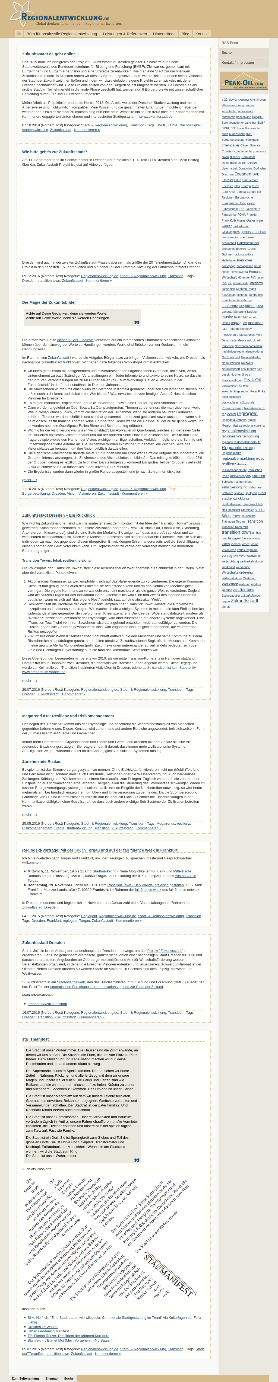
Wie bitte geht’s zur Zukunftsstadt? (54, 152)
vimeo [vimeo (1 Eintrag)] (245, 544)
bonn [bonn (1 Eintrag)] (241, 128)
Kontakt (202, 34)
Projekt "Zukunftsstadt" (165, 951)
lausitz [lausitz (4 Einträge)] (227, 317)
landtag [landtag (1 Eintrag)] (252, 311)
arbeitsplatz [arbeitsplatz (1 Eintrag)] (245, 111)
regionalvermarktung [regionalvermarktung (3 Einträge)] (238, 458)
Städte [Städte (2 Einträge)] (227, 516)
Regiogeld (89, 916)
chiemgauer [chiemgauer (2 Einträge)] (230, 145)
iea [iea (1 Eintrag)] (230, 283)
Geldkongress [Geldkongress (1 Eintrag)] (231, 231)
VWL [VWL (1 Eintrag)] (242, 555)
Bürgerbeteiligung (36, 493)
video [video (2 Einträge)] (226, 544)
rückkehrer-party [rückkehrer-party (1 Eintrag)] (240, 476)
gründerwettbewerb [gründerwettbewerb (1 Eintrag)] (234, 248)
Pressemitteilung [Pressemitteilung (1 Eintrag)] (232, 408)
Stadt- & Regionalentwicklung (104, 125)
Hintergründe (164, 34)
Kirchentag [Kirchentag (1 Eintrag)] (229, 294)
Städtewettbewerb (71, 982)
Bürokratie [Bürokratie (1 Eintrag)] (252, 139)
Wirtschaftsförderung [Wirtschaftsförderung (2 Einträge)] (237, 572)
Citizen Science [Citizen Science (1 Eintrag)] (250, 145)
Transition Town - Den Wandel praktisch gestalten (145, 885)
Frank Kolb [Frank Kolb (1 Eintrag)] (229, 220)
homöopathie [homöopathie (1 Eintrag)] (244, 266)
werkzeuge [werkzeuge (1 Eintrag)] (243, 567)
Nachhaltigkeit (190, 125)
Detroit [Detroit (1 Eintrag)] (242, 162)
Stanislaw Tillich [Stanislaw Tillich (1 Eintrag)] (253, 504)
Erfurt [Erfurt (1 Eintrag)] (237, 180)
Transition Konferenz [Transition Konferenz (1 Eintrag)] (235, 527)
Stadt (199, 1349)
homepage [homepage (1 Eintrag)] (228, 266)
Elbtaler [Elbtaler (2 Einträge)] (227, 180)
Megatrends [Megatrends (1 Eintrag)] (247, 334)
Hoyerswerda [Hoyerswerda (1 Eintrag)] (239, 271)
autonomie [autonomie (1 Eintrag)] (228, 117)
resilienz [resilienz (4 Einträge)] (229, 464)
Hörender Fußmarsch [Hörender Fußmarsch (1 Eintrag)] (251, 277)
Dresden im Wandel (43, 1327)
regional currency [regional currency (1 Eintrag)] (254, 425)
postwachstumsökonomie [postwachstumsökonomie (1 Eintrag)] (238, 402)
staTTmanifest (35, 1039)
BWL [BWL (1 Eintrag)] (249, 134)
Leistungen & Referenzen (125, 34)
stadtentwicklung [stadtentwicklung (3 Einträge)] (235, 498)
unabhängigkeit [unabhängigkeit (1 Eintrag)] (231, 538)
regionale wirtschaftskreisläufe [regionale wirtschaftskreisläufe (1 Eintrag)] (241, 442)
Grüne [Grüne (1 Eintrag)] (252, 248)
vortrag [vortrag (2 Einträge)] (227, 556)
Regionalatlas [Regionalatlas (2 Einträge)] (232, 425)
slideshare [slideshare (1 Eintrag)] (255, 487)
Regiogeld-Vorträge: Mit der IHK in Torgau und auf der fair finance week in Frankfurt (100, 850)
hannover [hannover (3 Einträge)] (244, 260)
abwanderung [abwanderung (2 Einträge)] (239, 99)
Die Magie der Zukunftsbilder (49, 302)
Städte (59, 828)
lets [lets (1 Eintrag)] (245, 323)
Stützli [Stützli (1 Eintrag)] (237, 515)
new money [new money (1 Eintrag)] (248, 368)
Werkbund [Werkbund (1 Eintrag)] (228, 567)
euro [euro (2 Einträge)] (255, 186)
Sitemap (51, 1378)
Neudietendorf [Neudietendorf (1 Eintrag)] (231, 368)
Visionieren (87, 493)
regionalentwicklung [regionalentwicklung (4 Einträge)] (239, 431)
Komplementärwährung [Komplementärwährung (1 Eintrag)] (237, 300)
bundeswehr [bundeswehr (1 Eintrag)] (237, 134)
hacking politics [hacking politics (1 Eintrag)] (243, 254)
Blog (185, 34)
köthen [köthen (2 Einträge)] (250, 306)
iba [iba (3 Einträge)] (224, 283)
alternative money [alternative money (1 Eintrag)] (233, 105)
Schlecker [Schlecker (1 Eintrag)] (228, 481)
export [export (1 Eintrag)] (251, 203)
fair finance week (148, 890)
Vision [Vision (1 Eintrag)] (254, 544)
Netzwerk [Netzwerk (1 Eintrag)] (247, 362)
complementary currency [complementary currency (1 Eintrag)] (250, 151)
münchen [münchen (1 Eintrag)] (228, 346)
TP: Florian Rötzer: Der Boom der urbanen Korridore (68, 1336)
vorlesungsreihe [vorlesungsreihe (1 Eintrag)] (247, 550)
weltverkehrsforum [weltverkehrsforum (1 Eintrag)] (252, 561)
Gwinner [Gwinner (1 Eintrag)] (227, 254)
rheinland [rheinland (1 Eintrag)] (243, 464)
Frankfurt (54, 921)
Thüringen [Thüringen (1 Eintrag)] (228, 521)
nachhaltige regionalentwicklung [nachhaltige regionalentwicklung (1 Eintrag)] (242, 351)
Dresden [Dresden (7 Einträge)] (243, 173)
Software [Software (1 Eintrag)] (227, 493)
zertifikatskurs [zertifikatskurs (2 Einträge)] (243, 590)
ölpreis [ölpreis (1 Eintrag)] (226, 606)
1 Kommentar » (74, 694)
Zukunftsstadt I (59, 358)
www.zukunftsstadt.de (155, 116)
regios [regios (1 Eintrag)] (260, 458)
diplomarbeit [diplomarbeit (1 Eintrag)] (230, 168)
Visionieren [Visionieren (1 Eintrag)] (229, 550)
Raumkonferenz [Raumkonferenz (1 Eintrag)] (254, 408)
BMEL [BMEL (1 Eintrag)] (226, 128)
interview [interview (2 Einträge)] (256, 283)
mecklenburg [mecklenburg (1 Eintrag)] (230, 334)
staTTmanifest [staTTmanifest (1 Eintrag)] (231, 509)
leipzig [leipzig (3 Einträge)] (236, 323)
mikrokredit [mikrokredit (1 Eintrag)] (254, 340)
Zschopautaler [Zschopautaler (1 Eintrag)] (231, 595)
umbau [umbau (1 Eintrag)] (256, 532)
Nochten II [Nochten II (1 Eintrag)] (237, 374)
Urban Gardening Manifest (48, 1331)
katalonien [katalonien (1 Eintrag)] (228, 288)
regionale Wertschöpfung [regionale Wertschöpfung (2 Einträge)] (240, 436)
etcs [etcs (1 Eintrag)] (237, 186)
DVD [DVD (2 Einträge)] (256, 174)
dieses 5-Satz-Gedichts (75, 340)
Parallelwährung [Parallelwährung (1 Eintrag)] (232, 380)
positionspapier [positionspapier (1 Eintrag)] (231, 396)
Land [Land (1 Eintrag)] (260, 306)
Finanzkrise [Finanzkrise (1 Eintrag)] (229, 214)
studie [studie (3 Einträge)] (260, 510)
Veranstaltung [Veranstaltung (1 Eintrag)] (251, 538)
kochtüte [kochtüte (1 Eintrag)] (242, 294)
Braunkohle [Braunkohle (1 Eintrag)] (252, 128)
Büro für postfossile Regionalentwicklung (62, 34)
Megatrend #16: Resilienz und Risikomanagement (68, 716)
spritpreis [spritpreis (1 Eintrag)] (251, 493)
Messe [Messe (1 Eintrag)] (242, 340)
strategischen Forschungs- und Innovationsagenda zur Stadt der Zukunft (106, 987)
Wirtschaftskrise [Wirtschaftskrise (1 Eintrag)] (232, 578)
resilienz (183, 823)
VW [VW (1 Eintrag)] (235, 555)
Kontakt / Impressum (238, 62)
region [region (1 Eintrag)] (252, 419)
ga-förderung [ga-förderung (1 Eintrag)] (241, 226)
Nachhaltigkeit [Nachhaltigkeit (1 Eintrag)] (231, 357)
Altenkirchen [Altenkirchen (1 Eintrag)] (258, 99)
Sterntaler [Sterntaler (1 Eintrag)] (247, 509)
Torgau (84, 921)
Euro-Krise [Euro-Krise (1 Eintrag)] (228, 191)
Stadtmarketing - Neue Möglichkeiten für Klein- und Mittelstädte (142, 871)
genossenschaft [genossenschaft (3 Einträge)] (253, 232)
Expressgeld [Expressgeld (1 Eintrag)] (230, 208)
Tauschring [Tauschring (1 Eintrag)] (249, 515)
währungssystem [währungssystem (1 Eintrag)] (250, 584)
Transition (136, 125)
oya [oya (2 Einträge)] (247, 374)
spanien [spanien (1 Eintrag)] (239, 493)
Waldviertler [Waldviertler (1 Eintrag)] (254, 555)
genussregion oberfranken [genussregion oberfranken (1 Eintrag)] (238, 237)
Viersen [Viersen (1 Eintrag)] (236, 544)
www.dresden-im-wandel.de (43, 672)
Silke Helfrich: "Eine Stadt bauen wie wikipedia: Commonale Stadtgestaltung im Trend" (95, 1318)
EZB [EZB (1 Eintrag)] (241, 208)
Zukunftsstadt (60, 130)
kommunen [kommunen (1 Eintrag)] (256, 294)
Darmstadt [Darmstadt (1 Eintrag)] (248, 157)
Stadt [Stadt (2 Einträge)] (262, 493)
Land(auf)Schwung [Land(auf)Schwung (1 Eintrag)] (234, 311)
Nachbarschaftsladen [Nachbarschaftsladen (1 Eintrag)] (248, 346)
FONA (173, 125)
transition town (48, 281)
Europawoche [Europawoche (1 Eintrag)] (244, 197)
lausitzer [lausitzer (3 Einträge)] (241, 317)
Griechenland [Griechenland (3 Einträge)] (248, 243)
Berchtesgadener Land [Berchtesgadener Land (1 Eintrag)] (236, 122)
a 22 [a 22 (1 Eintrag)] (225, 99)
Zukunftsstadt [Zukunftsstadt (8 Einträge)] (244, 600)
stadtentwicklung (35, 130)
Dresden (29, 281)
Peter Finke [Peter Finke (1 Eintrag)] (257, 391)
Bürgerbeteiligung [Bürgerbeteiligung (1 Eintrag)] (233, 139)
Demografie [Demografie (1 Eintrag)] (229, 162)
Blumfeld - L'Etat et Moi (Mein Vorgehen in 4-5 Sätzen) (70, 1340)
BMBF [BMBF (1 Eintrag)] (261, 122)
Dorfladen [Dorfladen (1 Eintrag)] (259, 168)
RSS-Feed (230, 43)
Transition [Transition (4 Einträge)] (254, 521)
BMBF (161, 125)
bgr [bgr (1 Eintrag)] (254, 122)
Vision (72, 493)
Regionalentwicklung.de (57, 14)
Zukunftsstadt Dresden (40, 907)
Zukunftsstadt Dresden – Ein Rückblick (58, 515)
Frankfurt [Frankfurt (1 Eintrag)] (252, 214)
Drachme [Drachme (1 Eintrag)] (227, 174)
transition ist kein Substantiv (174, 668)
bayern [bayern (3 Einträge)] (257, 117)
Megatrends (165, 823)
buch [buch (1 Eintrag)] (225, 134)
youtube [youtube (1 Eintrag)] (227, 589)
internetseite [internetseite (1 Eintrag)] (240, 283)
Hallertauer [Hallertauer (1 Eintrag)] (229, 260)
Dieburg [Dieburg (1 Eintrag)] (252, 162)
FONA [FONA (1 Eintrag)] (242, 214)
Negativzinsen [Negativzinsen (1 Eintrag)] (231, 362)
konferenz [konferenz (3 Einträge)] (230, 306)
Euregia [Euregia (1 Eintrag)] (246, 186)
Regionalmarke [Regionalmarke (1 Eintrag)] (231, 453)
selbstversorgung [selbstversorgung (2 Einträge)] (234, 487)
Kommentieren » (87, 130)
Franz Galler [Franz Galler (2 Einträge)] (246, 220)
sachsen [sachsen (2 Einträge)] (258, 476)
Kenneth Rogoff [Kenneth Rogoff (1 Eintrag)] (246, 288)
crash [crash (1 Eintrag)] (225, 157)
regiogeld (70, 921)
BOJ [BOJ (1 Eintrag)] (233, 128)
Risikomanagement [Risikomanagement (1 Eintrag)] (234, 470)
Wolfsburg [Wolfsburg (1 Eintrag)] (249, 578)
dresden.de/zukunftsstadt (47, 1004)
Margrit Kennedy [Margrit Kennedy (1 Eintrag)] (241, 328)
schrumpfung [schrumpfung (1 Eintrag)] (244, 481)
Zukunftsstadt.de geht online (49, 54)
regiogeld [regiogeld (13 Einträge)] (247, 413)
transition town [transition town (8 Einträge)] (236, 532)
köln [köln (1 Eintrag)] (241, 306)
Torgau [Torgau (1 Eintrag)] (240, 521)
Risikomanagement (37, 828)
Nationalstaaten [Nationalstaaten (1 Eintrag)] (251, 357)
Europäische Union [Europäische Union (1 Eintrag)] (234, 203)
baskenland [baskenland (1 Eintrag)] (243, 117)
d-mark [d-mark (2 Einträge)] (235, 157)
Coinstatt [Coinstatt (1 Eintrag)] (227, 151)
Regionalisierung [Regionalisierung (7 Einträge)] (238, 447)
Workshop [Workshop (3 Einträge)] (230, 584)
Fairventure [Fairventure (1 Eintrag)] (252, 208)
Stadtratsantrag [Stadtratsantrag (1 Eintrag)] (232, 504)
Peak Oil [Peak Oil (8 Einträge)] (252, 379)
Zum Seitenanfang (25, 1378)
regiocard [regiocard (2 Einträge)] (229, 414)
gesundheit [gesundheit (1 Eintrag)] (229, 243)
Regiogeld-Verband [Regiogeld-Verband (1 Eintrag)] (234, 419)
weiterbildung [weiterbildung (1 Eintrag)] (230, 561)
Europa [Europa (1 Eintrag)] (241, 191)
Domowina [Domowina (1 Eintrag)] (245, 168)
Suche (227, 52)
